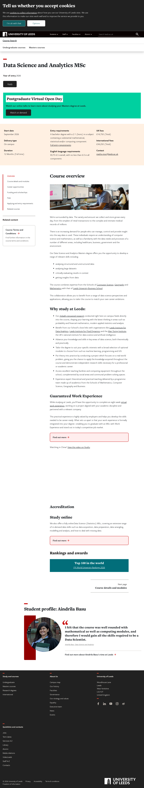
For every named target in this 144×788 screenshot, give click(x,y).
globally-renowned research (72, 315)
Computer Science (105, 284)
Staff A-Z (6, 761)
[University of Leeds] (123, 781)
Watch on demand (18, 112)
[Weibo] (123, 704)
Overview (11, 175)
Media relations (9, 753)
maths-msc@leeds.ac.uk (107, 154)
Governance (54, 694)
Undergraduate (9, 682)
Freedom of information (11, 784)
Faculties (76, 34)
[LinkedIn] (104, 704)
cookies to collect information (23, 12)
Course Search (10, 40)
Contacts (6, 765)
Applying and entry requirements (20, 203)
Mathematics (55, 288)
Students (54, 34)
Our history (54, 686)
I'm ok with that (14, 23)
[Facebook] (98, 704)
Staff (65, 34)
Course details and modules (18, 181)
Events (52, 714)
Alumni (88, 34)
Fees (9, 197)
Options (36, 23)
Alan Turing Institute (117, 331)
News (52, 710)
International (8, 694)
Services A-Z (7, 740)
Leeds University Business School (87, 288)
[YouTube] (111, 704)
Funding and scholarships (17, 192)
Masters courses (37, 47)
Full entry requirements (60, 145)
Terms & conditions (52, 781)
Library (5, 744)
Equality (53, 702)
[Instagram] (117, 704)
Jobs (4, 732)
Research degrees (9, 690)
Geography (119, 284)
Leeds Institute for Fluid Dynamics (85, 331)
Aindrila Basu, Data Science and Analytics (79, 644)
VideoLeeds (7, 757)
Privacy (28, 781)
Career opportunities (15, 186)
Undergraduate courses (14, 47)
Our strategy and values (59, 698)
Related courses (13, 208)
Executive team (56, 706)
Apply (9, 84)
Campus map (55, 682)
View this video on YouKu (79, 447)
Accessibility (38, 781)
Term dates (7, 736)
